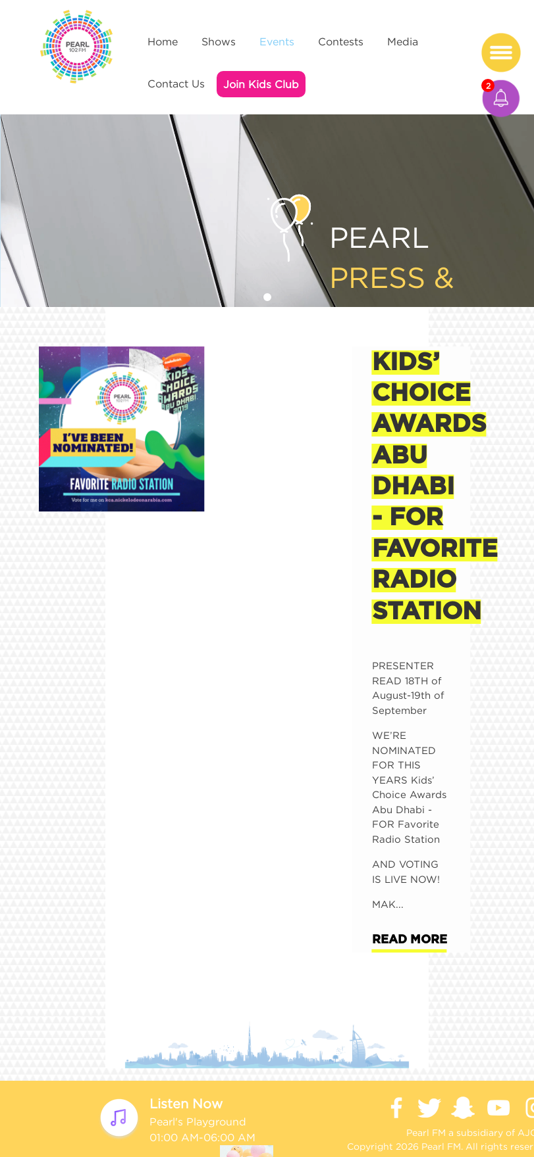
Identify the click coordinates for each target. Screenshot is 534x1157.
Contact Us (176, 83)
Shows (218, 41)
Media (402, 41)
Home (162, 41)
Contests (340, 41)
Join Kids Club (261, 84)
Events (276, 41)
